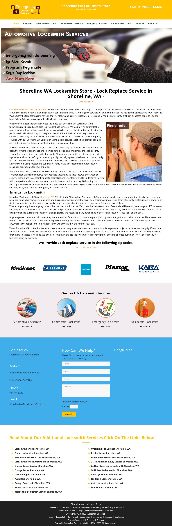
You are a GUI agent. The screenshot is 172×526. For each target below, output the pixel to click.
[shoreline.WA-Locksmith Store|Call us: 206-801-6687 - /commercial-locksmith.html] (66, 307)
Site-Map (100, 520)
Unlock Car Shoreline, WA (104, 487)
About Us (27, 23)
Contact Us (153, 23)
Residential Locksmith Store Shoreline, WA (37, 457)
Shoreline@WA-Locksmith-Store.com (27, 404)
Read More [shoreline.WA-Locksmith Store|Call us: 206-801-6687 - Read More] (27, 326)
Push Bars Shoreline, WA (28, 478)
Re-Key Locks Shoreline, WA (106, 453)
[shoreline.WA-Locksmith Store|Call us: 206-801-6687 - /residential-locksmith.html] (145, 307)
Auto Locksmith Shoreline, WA (107, 483)
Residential (60, 517)
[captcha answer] (73, 406)
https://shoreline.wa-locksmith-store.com (96, 511)
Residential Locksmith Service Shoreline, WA (38, 491)
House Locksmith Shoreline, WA (31, 487)
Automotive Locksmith (46, 23)
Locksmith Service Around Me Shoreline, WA (38, 461)
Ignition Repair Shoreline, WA (106, 478)
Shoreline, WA (47, 197)
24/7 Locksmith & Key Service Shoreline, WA (114, 461)
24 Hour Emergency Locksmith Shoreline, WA (115, 465)
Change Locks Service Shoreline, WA (34, 465)
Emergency (97, 517)
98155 (86, 247)
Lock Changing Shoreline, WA (30, 474)
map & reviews (116, 507)
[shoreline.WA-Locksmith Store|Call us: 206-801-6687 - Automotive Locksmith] (27, 321)
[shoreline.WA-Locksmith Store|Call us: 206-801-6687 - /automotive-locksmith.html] (27, 307)
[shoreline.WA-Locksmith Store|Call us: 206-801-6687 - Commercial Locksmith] (66, 321)
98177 (79, 247)
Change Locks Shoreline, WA (30, 470)
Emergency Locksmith (97, 23)
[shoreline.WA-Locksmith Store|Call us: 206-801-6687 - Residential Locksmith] (145, 321)
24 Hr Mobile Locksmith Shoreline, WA (111, 470)
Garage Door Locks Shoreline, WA (32, 483)
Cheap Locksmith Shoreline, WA (31, 453)
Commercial (73, 517)
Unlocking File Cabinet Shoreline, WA (110, 448)
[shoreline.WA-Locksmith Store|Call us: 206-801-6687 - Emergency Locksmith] (105, 321)
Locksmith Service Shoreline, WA (32, 448)
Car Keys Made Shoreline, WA (106, 474)
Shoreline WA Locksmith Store (30, 109)
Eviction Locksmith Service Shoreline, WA (113, 457)
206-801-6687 (152, 7)
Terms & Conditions (76, 520)
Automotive (85, 517)
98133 (93, 247)
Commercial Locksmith (72, 23)
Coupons (140, 23)
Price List (91, 520)
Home (16, 23)
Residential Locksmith (121, 23)
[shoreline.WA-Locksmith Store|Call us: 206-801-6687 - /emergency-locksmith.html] (106, 307)
